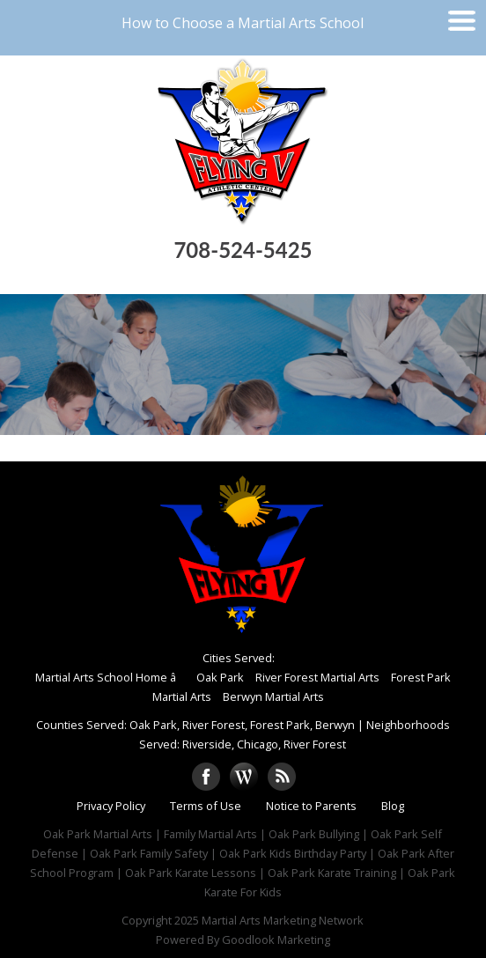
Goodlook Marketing (276, 939)
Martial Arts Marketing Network (283, 920)
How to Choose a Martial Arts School (243, 23)
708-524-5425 (242, 249)
